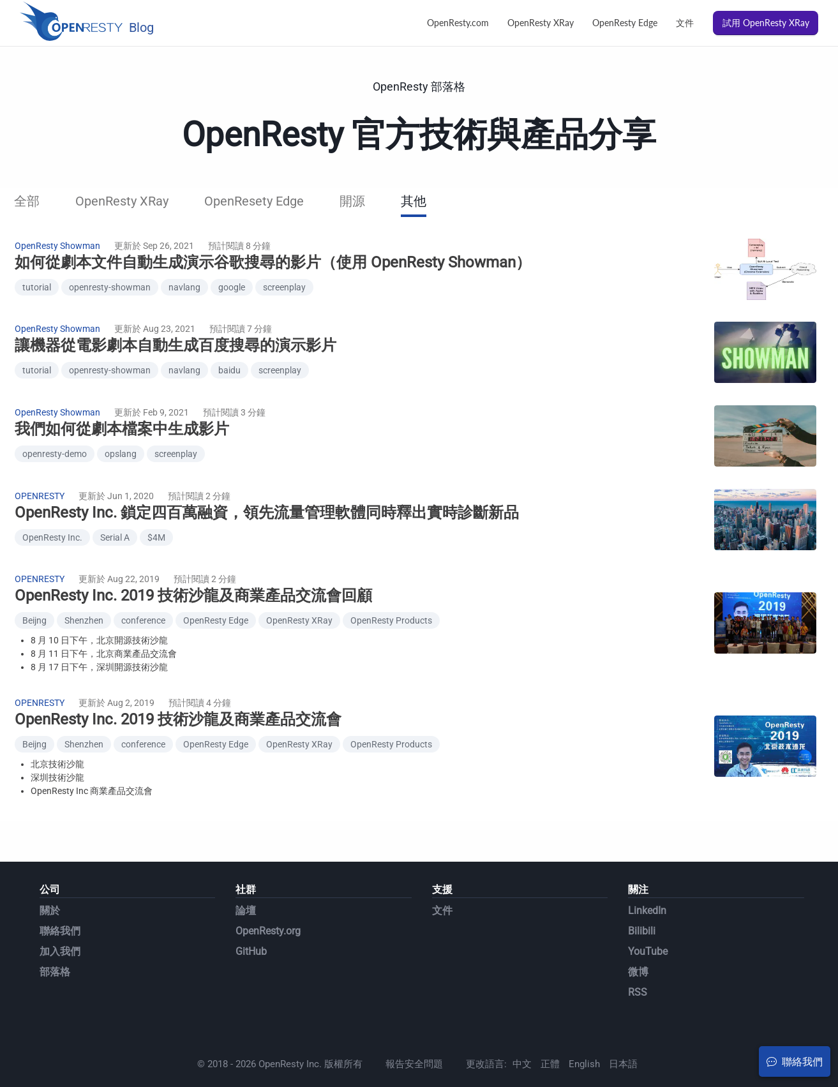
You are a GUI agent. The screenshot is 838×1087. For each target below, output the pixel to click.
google (231, 285)
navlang (184, 285)
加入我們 (60, 926)
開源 (352, 201)
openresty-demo (54, 443)
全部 (27, 201)
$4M (156, 522)
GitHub (251, 926)
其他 (413, 201)
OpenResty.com (458, 22)
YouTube (648, 926)
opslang (121, 443)
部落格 (55, 946)
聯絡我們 (60, 905)
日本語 (623, 1038)
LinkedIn (647, 885)
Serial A (115, 522)
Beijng (34, 601)
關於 (50, 885)
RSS (637, 967)
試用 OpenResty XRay (765, 22)
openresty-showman (110, 285)
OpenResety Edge (254, 201)
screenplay (284, 285)
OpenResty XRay (540, 22)
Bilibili (641, 905)
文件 (685, 22)
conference (143, 601)
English (584, 1038)
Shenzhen (83, 601)
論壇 (246, 885)
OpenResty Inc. (52, 522)
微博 (638, 946)
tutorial (36, 285)
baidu (229, 364)
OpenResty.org (268, 905)
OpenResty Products (391, 601)
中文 (522, 1038)
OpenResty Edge (624, 22)
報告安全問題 (414, 1038)
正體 (550, 1038)
